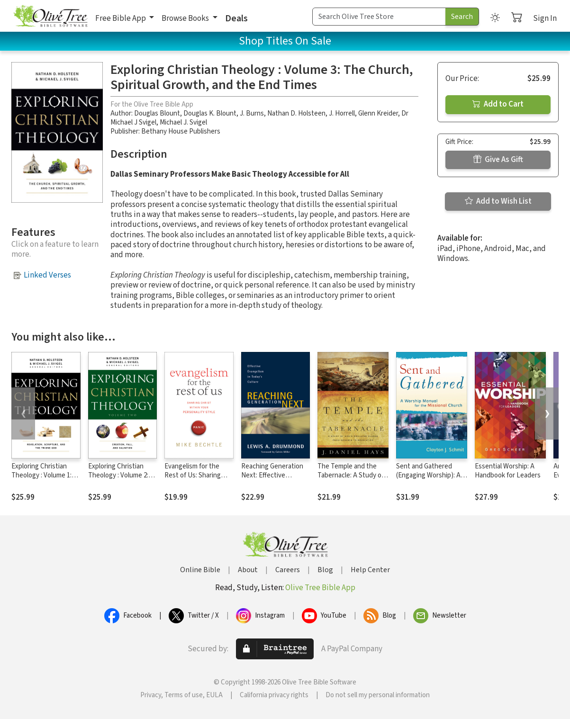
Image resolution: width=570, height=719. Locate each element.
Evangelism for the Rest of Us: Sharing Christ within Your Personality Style (192, 479)
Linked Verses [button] (47, 275)
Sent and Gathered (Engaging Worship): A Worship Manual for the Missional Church (430, 479)
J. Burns (252, 113)
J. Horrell (342, 113)
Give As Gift (498, 159)
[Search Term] (379, 17)
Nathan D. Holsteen (296, 113)
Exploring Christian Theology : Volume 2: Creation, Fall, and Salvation (118, 479)
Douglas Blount (157, 113)
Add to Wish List (498, 201)
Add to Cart (498, 104)
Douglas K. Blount (209, 113)
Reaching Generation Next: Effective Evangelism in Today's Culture (273, 479)
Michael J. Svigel (183, 122)
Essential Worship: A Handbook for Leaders (508, 470)
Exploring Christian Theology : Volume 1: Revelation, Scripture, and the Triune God (43, 479)
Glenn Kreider (378, 113)
